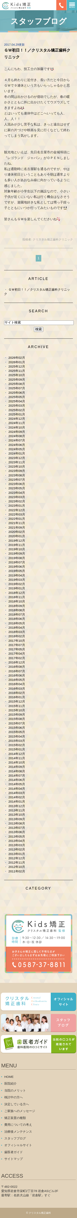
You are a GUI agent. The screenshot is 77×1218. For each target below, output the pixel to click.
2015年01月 (16, 749)
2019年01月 (16, 588)
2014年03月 (16, 793)
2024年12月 (16, 418)
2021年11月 (16, 523)
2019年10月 (16, 549)
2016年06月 (16, 675)
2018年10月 (16, 601)
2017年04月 (16, 653)
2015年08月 (16, 719)
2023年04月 (16, 492)
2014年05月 (16, 784)
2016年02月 (16, 693)
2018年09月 (16, 606)
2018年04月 (16, 627)
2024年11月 (16, 423)
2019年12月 (16, 540)
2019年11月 (16, 545)
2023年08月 (16, 475)
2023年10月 (16, 466)
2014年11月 (16, 758)
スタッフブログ (15, 1138)
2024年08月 (16, 436)
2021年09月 (16, 527)
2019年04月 (16, 575)
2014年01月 (16, 801)
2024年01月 (16, 453)
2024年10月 (16, 427)
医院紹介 (10, 1083)
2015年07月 (16, 723)
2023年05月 (16, 488)
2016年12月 (16, 662)
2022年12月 (16, 510)
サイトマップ (13, 1158)
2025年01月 (16, 414)
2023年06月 (16, 484)
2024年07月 (16, 440)
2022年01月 (16, 518)
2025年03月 (16, 405)
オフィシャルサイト (18, 1145)
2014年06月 (16, 780)
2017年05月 (16, 649)
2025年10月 (16, 375)
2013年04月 (16, 840)
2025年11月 (16, 370)
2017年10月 (16, 640)
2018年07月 (16, 614)
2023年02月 (16, 501)
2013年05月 (16, 836)
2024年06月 (16, 445)
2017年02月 (16, 658)
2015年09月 (16, 714)
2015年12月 (16, 701)
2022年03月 (16, 514)
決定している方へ (16, 1104)
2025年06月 (16, 392)
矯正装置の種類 (15, 1118)
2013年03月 (16, 845)
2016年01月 (16, 697)
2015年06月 (16, 727)
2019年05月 (16, 571)
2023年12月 (16, 458)
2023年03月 (16, 497)
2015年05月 (16, 732)
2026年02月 (16, 357)
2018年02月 (16, 636)
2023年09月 (16, 471)
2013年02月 (16, 849)
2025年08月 (16, 384)
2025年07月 (16, 388)
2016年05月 (16, 679)
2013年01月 (16, 854)
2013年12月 (16, 806)
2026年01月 (16, 362)
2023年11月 (16, 462)
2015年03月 (16, 740)
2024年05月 (16, 449)
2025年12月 (16, 366)
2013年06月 (16, 832)
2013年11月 (16, 810)
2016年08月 (16, 666)
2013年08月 (16, 823)
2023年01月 (16, 505)
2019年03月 (16, 579)
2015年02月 (16, 745)
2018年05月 (16, 623)
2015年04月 (16, 736)
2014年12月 (16, 754)
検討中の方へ (13, 1097)
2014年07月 (16, 775)
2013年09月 (16, 819)
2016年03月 (16, 688)
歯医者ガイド (13, 1152)
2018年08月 (16, 610)
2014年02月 (16, 797)
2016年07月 (16, 671)
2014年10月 (16, 762)
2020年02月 (16, 531)
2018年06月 (16, 618)
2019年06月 (16, 566)
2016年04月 (16, 684)
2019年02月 (16, 584)
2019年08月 (16, 558)
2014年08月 (16, 771)
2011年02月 (16, 871)
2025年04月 (16, 401)
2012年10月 (16, 866)
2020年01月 (16, 536)
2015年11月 (16, 706)
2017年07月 (16, 645)
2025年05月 (16, 397)
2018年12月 (16, 592)
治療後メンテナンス (18, 1131)
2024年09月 (16, 431)
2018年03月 (16, 632)
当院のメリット (15, 1090)
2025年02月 (16, 410)
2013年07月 (16, 827)
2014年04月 (16, 788)
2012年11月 (16, 862)
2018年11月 (16, 597)
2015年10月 (16, 710)
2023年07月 (16, 479)
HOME (9, 1076)
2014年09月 (16, 766)
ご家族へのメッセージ (19, 1111)
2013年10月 (16, 814)
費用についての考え (18, 1124)
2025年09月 (16, 379)
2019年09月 (16, 553)
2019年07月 (16, 562)
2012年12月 (16, 858)
